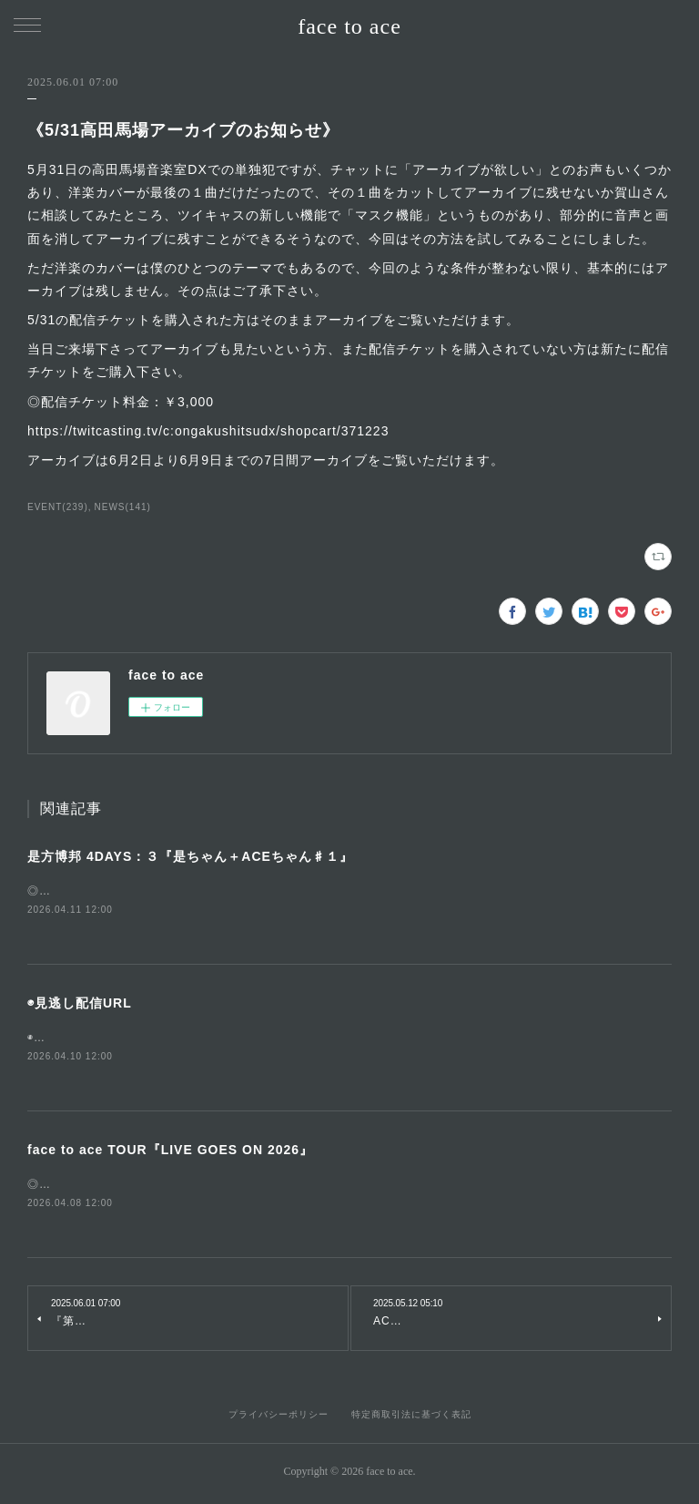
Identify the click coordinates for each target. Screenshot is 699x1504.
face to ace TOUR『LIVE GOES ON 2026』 (170, 1152)
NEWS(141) (123, 507)
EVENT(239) (57, 507)
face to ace (349, 26)
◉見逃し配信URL (79, 1005)
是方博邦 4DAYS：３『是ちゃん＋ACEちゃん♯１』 (190, 856)
